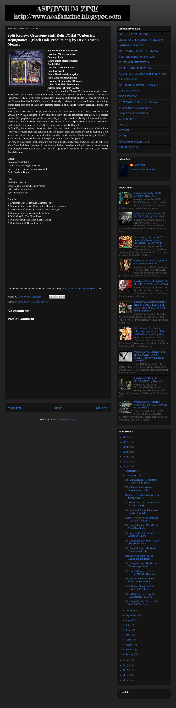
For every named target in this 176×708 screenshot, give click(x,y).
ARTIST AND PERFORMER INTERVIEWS (141, 39)
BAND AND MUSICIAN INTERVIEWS (139, 51)
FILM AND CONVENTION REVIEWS (138, 102)
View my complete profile (143, 169)
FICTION (124, 130)
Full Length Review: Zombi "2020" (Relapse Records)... (142, 542)
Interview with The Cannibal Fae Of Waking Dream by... (142, 534)
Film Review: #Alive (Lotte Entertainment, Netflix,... (138, 489)
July (128, 625)
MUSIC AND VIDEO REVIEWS (31, 301)
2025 (126, 442)
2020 (126, 466)
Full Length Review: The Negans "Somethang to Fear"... (141, 565)
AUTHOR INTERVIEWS (131, 45)
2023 (126, 452)
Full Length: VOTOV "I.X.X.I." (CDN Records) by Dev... (140, 595)
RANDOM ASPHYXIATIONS (134, 141)
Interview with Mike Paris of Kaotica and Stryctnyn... (139, 557)
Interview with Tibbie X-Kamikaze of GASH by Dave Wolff (150, 262)
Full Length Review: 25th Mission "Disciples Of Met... (141, 527)
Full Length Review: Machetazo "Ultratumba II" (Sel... (140, 550)
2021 (126, 461)
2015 (126, 680)
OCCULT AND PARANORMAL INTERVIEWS (143, 73)
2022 (126, 456)
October (130, 610)
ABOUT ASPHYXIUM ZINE (133, 34)
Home (58, 407)
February (130, 649)
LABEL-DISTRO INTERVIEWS (135, 68)
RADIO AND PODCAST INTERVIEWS (139, 85)
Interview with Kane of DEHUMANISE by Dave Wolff (149, 380)
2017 (126, 670)
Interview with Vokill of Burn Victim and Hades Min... (139, 580)
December (131, 471)
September (131, 615)
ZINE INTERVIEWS (129, 90)
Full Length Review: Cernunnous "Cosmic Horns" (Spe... (141, 481)
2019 (126, 660)
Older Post (102, 407)
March (129, 644)
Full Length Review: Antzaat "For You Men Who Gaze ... (141, 603)
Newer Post (14, 407)
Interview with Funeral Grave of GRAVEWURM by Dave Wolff (149, 215)
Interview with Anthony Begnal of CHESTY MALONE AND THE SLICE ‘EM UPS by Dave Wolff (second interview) (150, 306)
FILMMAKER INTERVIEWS (134, 62)
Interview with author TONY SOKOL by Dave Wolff (148, 194)
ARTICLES (125, 124)
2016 (126, 675)
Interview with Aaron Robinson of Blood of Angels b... (141, 511)
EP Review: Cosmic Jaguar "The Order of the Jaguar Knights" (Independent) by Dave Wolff (149, 240)
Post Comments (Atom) (64, 419)
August (129, 620)
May (128, 635)
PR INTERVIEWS (128, 79)
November (131, 475)
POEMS (123, 136)
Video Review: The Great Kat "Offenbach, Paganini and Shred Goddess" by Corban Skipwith (149, 331)
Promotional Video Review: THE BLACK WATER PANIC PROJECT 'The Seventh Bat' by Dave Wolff (150, 356)
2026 (126, 437)
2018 (126, 665)
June (128, 630)
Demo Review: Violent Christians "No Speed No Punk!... (141, 519)
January (130, 654)
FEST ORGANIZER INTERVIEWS (137, 57)
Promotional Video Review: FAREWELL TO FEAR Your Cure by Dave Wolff (150, 405)
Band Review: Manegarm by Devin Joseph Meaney (142, 496)
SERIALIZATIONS (129, 147)
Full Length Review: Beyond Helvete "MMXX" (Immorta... (141, 572)
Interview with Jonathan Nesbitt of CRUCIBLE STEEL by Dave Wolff (151, 283)
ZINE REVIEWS (127, 119)
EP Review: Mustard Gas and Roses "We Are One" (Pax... (142, 504)
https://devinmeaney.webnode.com (78, 288)
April (128, 639)
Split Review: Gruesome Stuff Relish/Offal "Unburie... (139, 587)
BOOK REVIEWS (128, 96)
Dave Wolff (139, 165)
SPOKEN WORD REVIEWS (133, 113)
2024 (126, 447)
